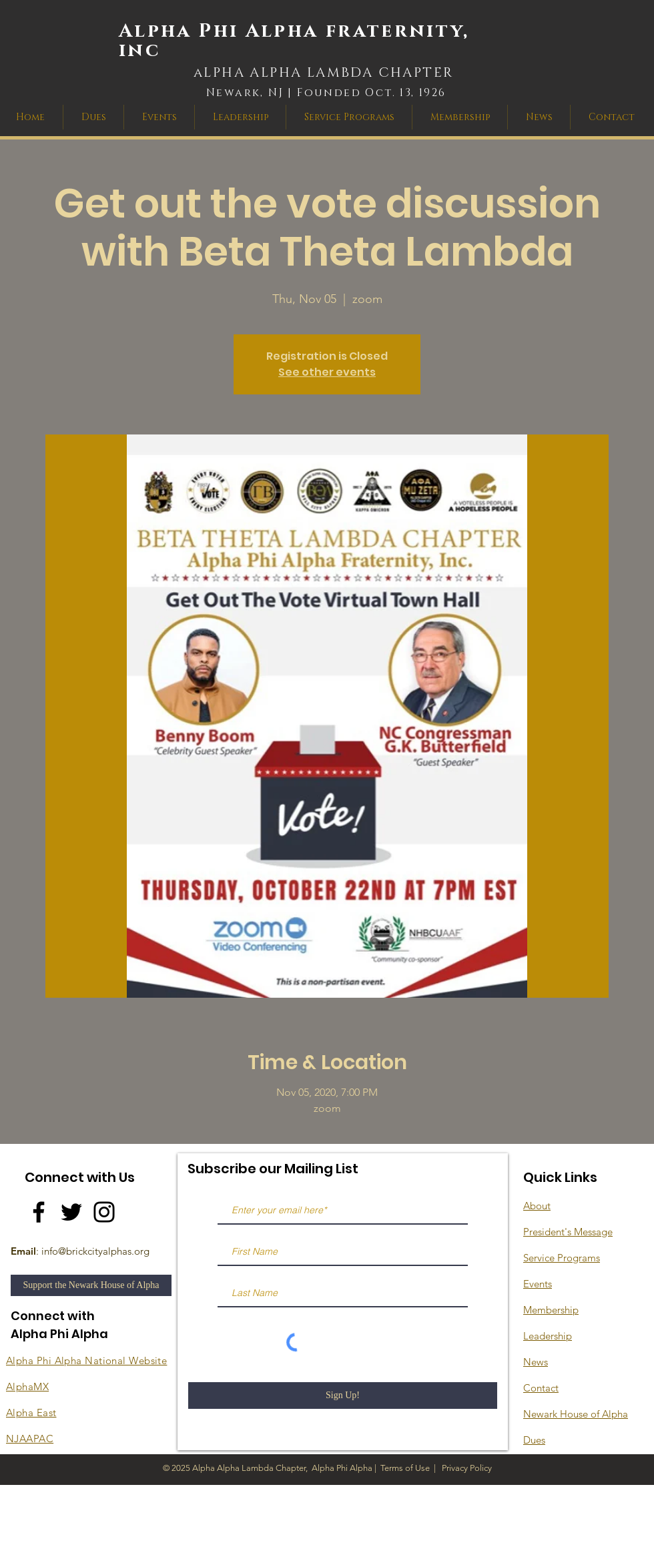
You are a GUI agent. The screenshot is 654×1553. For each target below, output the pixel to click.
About (537, 1205)
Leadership (547, 1335)
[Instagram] (104, 1212)
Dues (534, 1440)
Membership (551, 1309)
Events (537, 1283)
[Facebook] (39, 1212)
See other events (327, 372)
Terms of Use (405, 1468)
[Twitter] (71, 1212)
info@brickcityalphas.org (95, 1251)
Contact (541, 1387)
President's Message (568, 1231)
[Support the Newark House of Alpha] (91, 1285)
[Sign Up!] (342, 1395)
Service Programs (561, 1257)
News (535, 1361)
